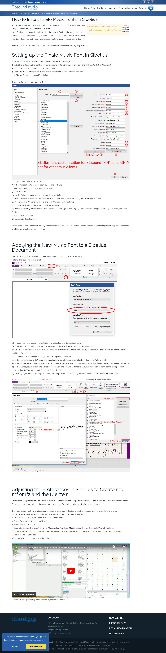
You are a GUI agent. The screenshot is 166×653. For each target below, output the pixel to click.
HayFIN (32, 29)
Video (127, 8)
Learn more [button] (38, 640)
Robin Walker (47, 46)
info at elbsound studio (62, 634)
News (93, 8)
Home (87, 8)
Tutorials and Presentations (31, 13)
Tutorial (134, 8)
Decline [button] (14, 646)
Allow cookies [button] (36, 646)
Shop (121, 8)
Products (101, 8)
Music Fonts (112, 8)
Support (143, 8)
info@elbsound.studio (35, 2)
